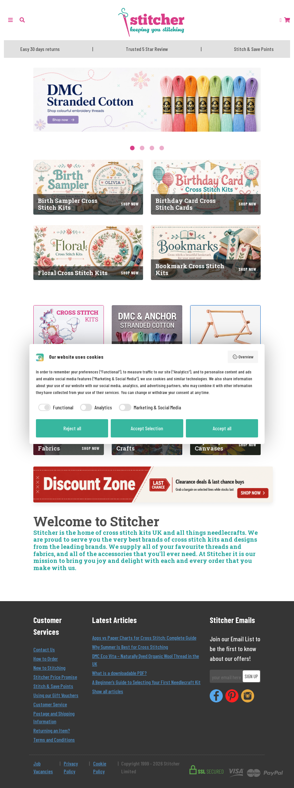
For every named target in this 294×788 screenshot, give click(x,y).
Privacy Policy (71, 767)
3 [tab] (152, 148)
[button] (22, 20)
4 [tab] (161, 148)
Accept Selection (147, 428)
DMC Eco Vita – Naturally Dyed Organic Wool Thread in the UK (145, 660)
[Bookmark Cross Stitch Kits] (206, 252)
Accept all (222, 428)
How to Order (45, 658)
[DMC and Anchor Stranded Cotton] (147, 340)
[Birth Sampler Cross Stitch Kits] (88, 187)
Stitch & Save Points (53, 686)
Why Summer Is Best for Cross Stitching (130, 647)
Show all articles (107, 691)
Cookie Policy (99, 767)
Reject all (72, 428)
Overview (243, 357)
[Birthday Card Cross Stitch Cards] (206, 187)
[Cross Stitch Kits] (68, 340)
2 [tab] (142, 148)
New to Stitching (49, 668)
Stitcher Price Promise (55, 677)
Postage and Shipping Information (53, 717)
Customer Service (50, 704)
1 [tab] (132, 148)
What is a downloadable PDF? (119, 673)
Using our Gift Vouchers (55, 695)
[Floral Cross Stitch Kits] (88, 252)
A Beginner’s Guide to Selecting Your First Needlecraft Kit (146, 682)
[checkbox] (54, 407)
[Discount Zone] (153, 484)
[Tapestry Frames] (225, 340)
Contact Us (44, 649)
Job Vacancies (43, 767)
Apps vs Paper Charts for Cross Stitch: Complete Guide (144, 637)
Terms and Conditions (54, 739)
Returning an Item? (51, 730)
